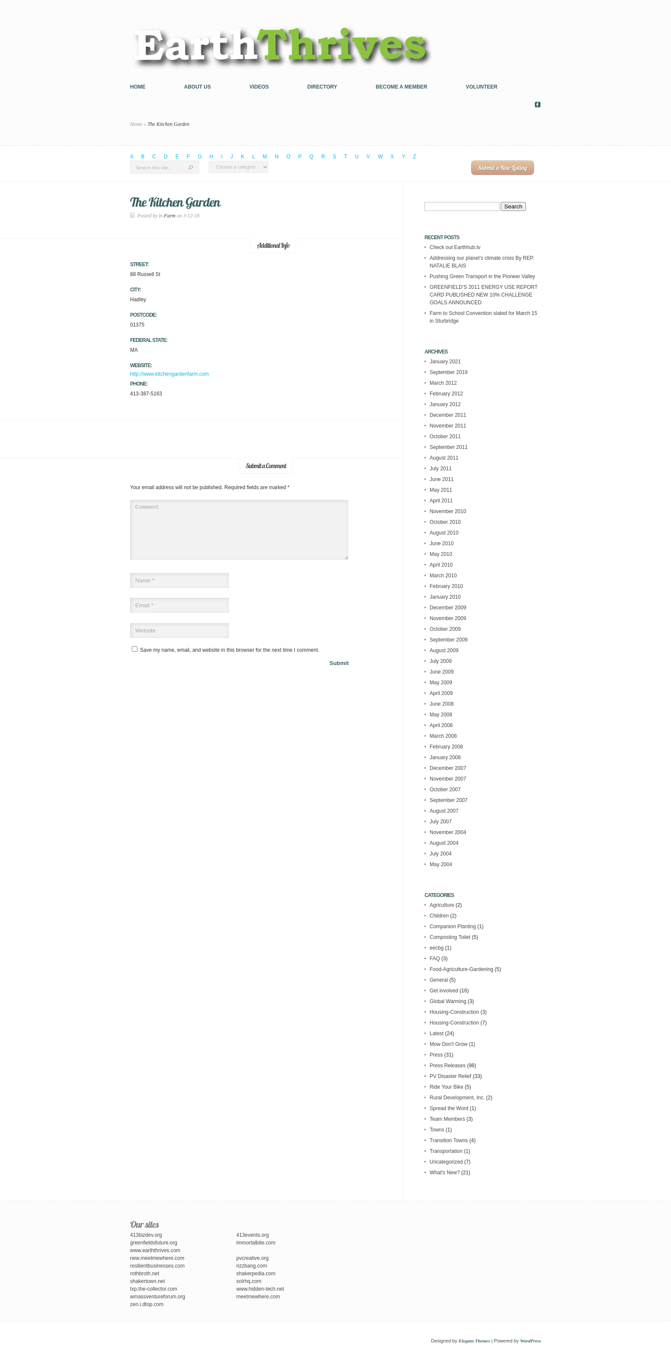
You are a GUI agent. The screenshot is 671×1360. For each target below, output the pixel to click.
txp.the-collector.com (153, 1289)
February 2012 (446, 394)
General (439, 980)
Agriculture (442, 905)
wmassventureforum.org (157, 1297)
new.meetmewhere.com (157, 1258)
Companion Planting (453, 926)
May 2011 (441, 490)
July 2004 (440, 854)
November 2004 (448, 832)
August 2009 (444, 650)
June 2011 (442, 479)
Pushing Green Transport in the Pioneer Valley (482, 276)
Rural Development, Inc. (457, 1098)
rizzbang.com (251, 1266)
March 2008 (443, 736)
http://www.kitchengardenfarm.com (169, 374)
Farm (169, 216)
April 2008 (441, 725)
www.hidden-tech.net (260, 1289)
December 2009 (448, 608)
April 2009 (441, 693)
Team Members (447, 1119)
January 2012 (445, 404)
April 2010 (441, 565)
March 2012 (443, 383)
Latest (437, 1033)
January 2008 (445, 757)
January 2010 (445, 597)
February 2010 (446, 586)
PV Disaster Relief (450, 1076)
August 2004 (444, 843)
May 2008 (441, 715)
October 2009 (445, 629)
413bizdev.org (146, 1235)
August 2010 (444, 533)
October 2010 (445, 522)
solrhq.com (248, 1281)
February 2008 (446, 747)
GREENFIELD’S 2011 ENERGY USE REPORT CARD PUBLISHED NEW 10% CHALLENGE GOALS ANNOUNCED (483, 295)
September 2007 (449, 800)
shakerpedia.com (255, 1274)
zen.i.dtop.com (146, 1304)
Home (137, 87)
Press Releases (448, 1066)
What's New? (445, 1173)
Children (439, 916)
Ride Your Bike (446, 1087)
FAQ (435, 959)
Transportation (446, 1151)
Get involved (444, 991)
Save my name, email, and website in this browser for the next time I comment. (229, 660)
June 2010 (442, 543)
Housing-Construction (454, 1012)
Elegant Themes (474, 1340)
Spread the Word (449, 1108)
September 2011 (449, 447)
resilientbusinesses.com (157, 1266)
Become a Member (401, 87)
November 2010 (448, 511)
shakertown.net (147, 1281)
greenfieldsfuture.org (153, 1243)
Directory (322, 87)
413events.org (252, 1235)
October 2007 (445, 790)
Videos (259, 87)
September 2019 (449, 372)
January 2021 (445, 362)
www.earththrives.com (155, 1250)
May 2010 (441, 554)
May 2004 (441, 864)
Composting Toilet (450, 937)
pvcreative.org (252, 1258)
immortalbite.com (255, 1243)
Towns (437, 1130)
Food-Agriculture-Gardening (461, 969)
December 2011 (448, 415)
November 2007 (448, 779)
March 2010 (443, 576)
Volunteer (482, 87)
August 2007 (444, 811)
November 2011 (448, 426)
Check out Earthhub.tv (455, 247)
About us (197, 87)
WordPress (530, 1340)
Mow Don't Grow (448, 1044)
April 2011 (441, 501)
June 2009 (442, 672)
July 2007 (440, 822)
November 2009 (448, 618)
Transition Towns (449, 1140)
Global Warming (448, 1001)
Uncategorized (446, 1162)
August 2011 (444, 458)
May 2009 (441, 683)
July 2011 (440, 469)
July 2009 (440, 661)
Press (436, 1055)
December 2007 (448, 768)
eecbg (437, 948)
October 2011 (445, 436)
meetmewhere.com (258, 1297)
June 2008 (442, 704)
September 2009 (449, 640)
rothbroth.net (144, 1274)
